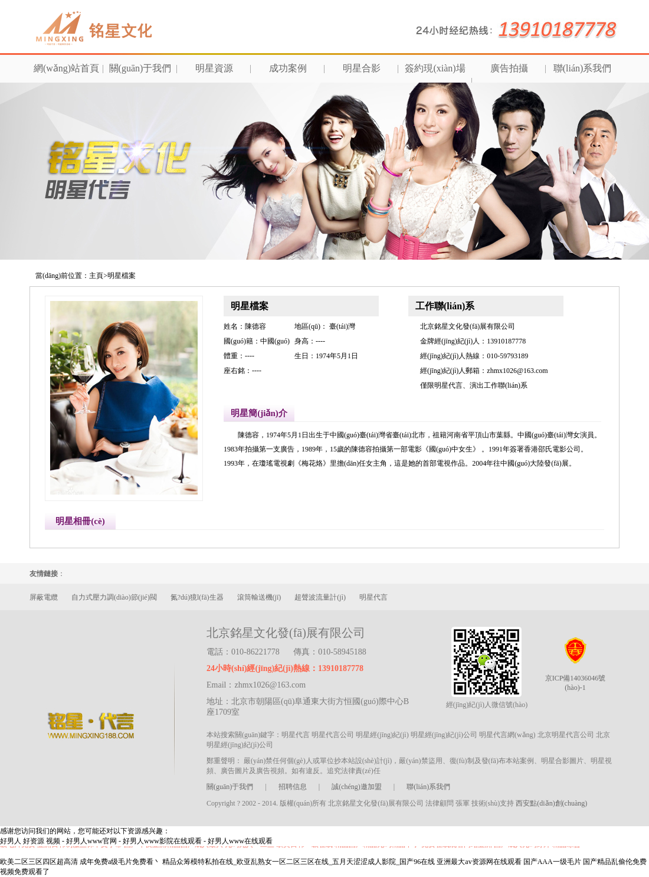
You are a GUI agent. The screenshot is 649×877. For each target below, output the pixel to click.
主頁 (96, 275)
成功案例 (288, 68)
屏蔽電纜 (44, 597)
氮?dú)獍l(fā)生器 (197, 597)
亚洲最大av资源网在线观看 (479, 862)
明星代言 (373, 597)
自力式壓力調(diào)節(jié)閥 (114, 597)
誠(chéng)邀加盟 (357, 787)
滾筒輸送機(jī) (259, 597)
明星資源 (214, 68)
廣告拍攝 (509, 68)
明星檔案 (121, 275)
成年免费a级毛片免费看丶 (120, 862)
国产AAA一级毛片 (552, 862)
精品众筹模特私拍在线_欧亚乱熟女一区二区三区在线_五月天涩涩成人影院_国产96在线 (298, 862)
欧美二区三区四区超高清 (39, 862)
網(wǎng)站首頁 (66, 68)
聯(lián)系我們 (582, 68)
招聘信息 (292, 787)
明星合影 (362, 68)
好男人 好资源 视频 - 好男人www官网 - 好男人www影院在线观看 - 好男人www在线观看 (136, 841)
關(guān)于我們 (140, 68)
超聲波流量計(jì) (320, 597)
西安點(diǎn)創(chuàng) (551, 803)
